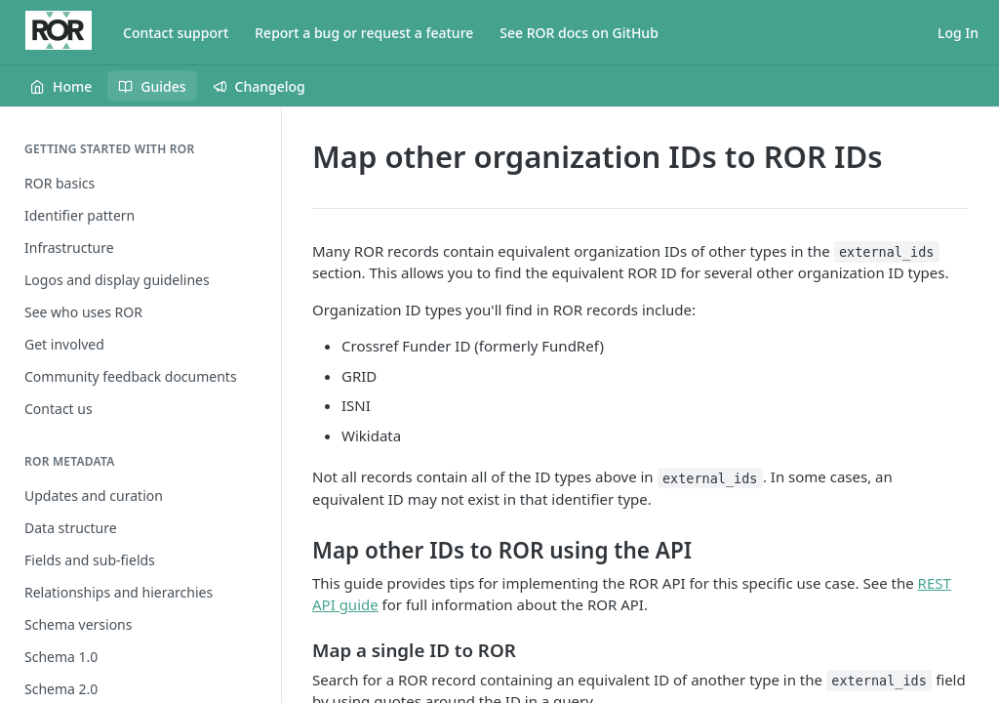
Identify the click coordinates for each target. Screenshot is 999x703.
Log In (958, 32)
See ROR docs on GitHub (579, 32)
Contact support (175, 32)
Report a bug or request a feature (364, 32)
